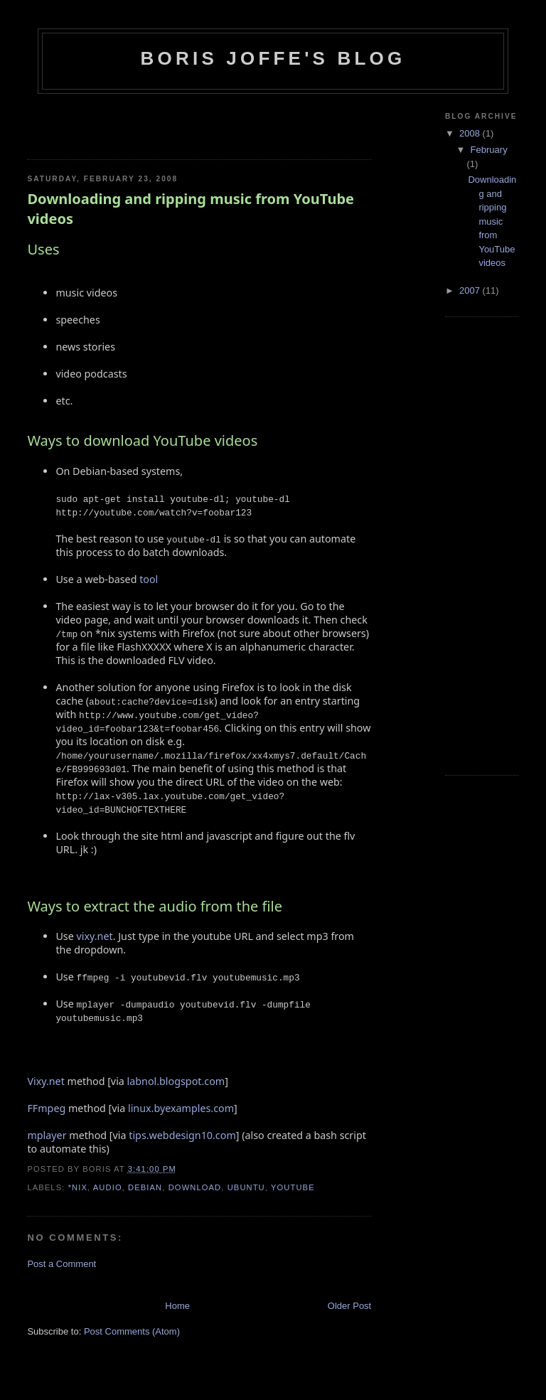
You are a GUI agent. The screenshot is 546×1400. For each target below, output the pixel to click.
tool (148, 579)
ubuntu (246, 1187)
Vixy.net (45, 1081)
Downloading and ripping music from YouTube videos (190, 208)
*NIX (77, 1187)
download (195, 1187)
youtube (293, 1187)
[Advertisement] (110, 122)
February (489, 149)
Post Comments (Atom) (132, 1331)
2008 (471, 133)
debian (145, 1187)
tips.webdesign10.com (182, 1135)
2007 (471, 290)
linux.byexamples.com (181, 1108)
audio (107, 1187)
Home (177, 1305)
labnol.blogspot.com (176, 1081)
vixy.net (95, 936)
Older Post (349, 1305)
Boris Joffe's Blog (273, 58)
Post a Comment (61, 1264)
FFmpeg (46, 1108)
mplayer (46, 1135)
